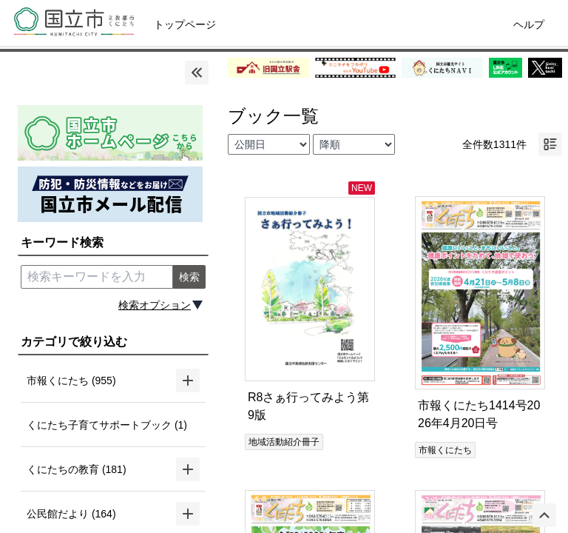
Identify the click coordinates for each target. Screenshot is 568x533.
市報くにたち (445, 450)
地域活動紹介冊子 (284, 442)
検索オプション (154, 305)
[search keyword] (97, 277)
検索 (189, 277)
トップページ (185, 24)
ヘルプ (528, 24)
